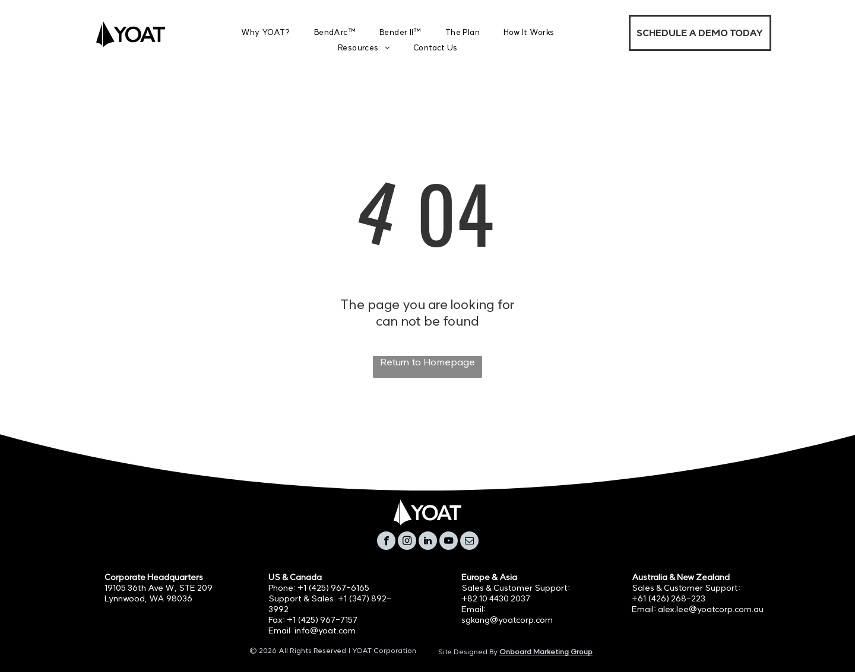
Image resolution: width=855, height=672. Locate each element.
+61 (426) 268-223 (668, 598)
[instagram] (407, 542)
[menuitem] (265, 32)
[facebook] (386, 542)
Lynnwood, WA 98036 (148, 598)
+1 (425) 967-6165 (333, 587)
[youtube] (448, 542)
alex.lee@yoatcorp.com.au (711, 609)
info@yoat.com (325, 630)
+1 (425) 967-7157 (322, 619)
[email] (469, 542)
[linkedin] (428, 542)
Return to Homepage (427, 362)
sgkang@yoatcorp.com (507, 619)
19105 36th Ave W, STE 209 (158, 587)
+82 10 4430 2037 (495, 598)
